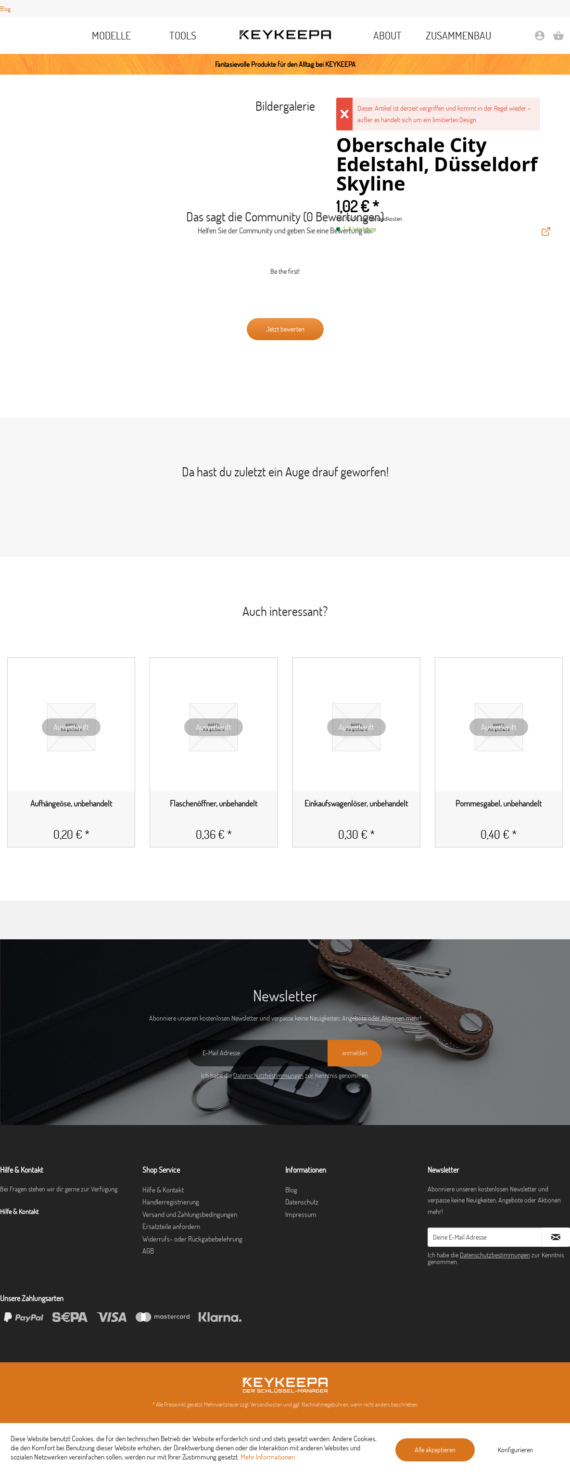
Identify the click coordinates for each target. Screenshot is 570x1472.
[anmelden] (355, 1053)
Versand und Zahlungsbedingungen (189, 1214)
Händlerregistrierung (170, 1201)
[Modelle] (111, 35)
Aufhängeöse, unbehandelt (71, 803)
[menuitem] (111, 35)
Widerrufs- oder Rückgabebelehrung (192, 1238)
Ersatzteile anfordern (171, 1226)
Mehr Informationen (268, 1456)
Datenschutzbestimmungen (268, 1075)
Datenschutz (301, 1201)
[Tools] (182, 35)
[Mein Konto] (539, 38)
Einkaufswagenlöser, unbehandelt (356, 803)
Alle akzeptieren (435, 1450)
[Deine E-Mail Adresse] (485, 1237)
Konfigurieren (515, 1450)
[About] (387, 35)
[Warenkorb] (558, 38)
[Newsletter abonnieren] (556, 1237)
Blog (5, 9)
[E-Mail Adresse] (258, 1053)
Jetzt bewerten (285, 329)
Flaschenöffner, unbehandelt (213, 803)
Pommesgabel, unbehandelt (499, 803)
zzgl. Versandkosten (381, 218)
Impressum (301, 1214)
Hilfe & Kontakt (163, 1189)
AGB (148, 1250)
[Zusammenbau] (458, 35)
